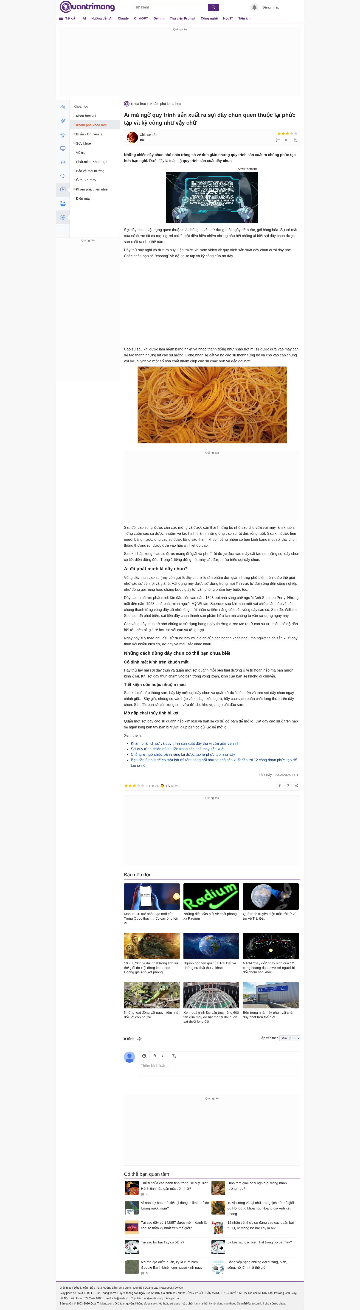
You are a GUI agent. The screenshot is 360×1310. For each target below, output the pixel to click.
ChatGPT (141, 18)
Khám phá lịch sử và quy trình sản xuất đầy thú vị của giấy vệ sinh (185, 743)
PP (142, 140)
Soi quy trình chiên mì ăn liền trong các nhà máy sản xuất (178, 749)
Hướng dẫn (110, 1287)
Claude (123, 18)
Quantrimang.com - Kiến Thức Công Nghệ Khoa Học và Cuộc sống (87, 7)
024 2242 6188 (93, 1298)
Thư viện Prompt (182, 18)
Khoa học (138, 104)
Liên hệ (137, 1287)
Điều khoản (81, 1287)
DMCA (179, 1287)
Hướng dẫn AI (101, 18)
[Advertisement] (180, 64)
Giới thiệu (65, 1287)
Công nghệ (209, 18)
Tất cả (70, 18)
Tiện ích (244, 18)
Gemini (158, 18)
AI (84, 18)
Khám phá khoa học (165, 104)
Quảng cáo (151, 1287)
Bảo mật (95, 1287)
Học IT (228, 18)
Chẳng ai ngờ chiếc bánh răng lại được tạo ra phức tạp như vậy (183, 754)
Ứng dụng (125, 1287)
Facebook (166, 1287)
